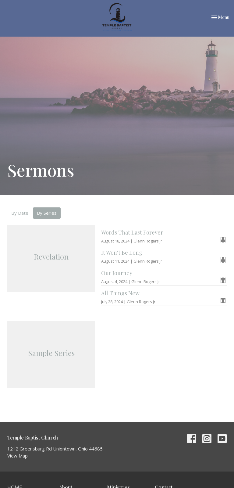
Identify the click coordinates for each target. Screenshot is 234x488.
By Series (47, 213)
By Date (19, 213)
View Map (17, 456)
